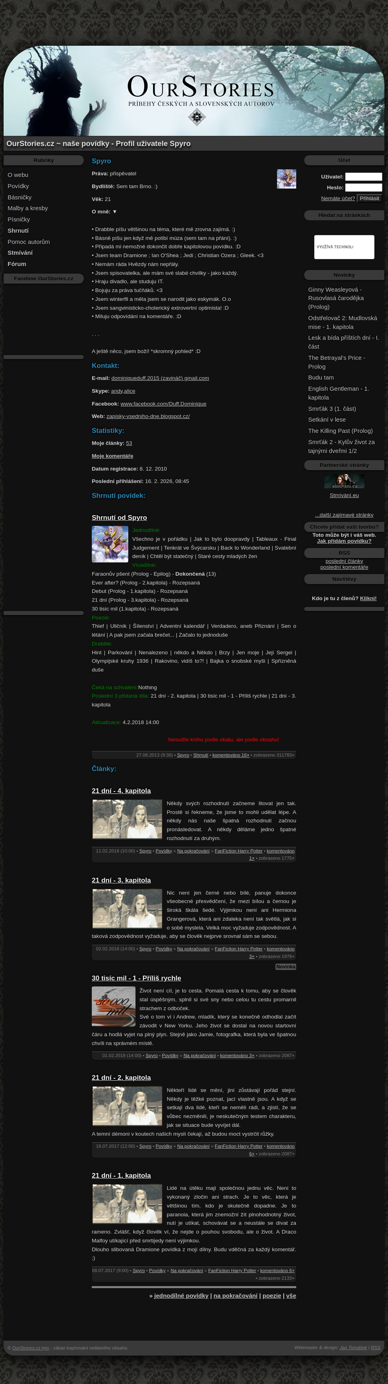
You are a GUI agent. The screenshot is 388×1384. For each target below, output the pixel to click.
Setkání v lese (327, 419)
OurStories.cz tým (30, 1347)
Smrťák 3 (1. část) (332, 408)
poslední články (344, 561)
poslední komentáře (344, 567)
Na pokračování (193, 850)
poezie (272, 1295)
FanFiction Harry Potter (239, 850)
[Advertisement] (194, 18)
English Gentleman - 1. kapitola (338, 393)
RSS (375, 1347)
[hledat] (335, 247)
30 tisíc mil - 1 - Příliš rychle (136, 978)
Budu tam (321, 377)
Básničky (20, 197)
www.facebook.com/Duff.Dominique (163, 404)
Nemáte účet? (338, 198)
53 (129, 443)
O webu (18, 174)
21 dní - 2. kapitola (121, 1078)
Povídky (18, 186)
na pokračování (236, 1295)
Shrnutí (200, 755)
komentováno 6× (277, 1270)
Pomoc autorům (29, 241)
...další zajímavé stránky (344, 515)
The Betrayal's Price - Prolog (336, 362)
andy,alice (123, 391)
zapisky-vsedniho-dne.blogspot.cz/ (148, 416)
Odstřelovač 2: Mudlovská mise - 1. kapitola (342, 322)
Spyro (183, 755)
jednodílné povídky (181, 1295)
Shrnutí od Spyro (119, 518)
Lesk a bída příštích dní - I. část (343, 342)
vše (291, 1295)
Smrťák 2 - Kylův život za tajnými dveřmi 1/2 (341, 446)
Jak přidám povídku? (344, 541)
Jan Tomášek (353, 1347)
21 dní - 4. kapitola (121, 791)
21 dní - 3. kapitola (121, 880)
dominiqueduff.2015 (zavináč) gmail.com (160, 378)
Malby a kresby (28, 208)
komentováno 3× (237, 1055)
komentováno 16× (230, 755)
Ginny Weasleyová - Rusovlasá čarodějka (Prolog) (336, 298)
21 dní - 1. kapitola (121, 1175)
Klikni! (368, 598)
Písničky (19, 219)
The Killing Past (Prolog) (340, 430)
